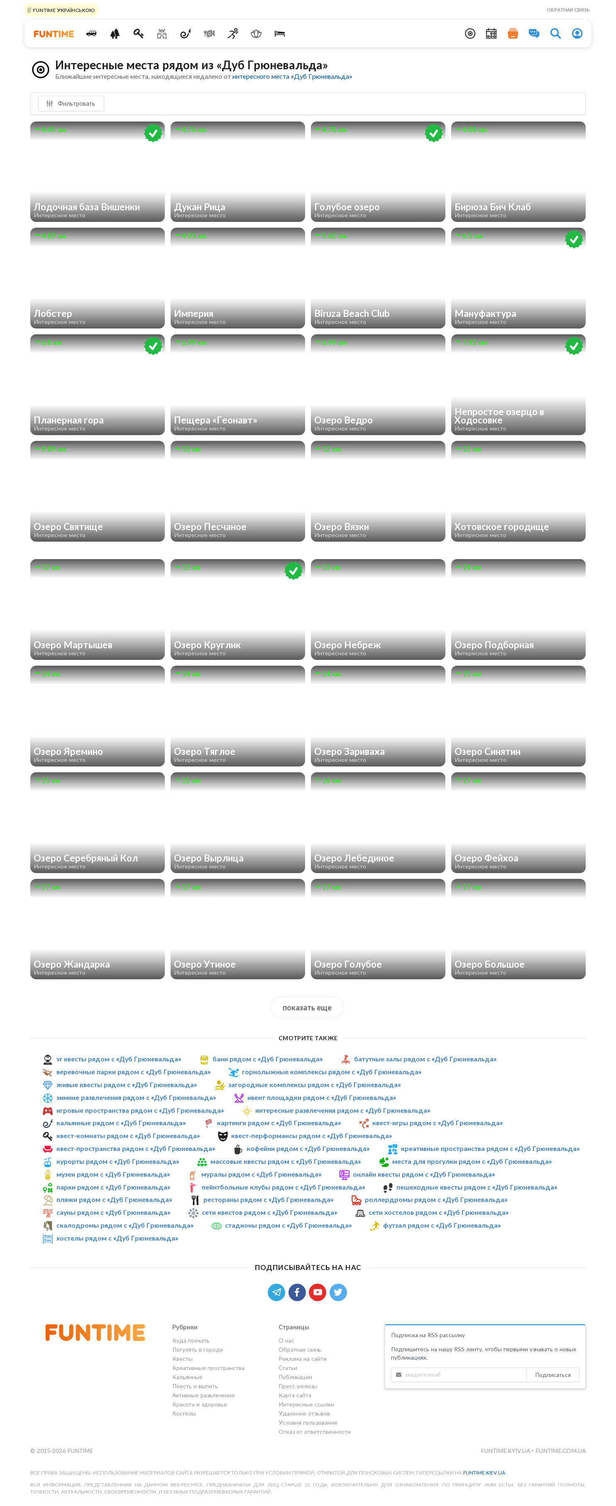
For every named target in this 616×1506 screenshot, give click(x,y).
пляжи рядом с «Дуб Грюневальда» (114, 1199)
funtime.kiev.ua (484, 1473)
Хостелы (184, 1413)
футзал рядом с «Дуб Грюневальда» (442, 1225)
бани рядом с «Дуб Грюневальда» (268, 1059)
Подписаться (553, 1374)
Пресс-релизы (298, 1385)
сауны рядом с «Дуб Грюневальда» (113, 1212)
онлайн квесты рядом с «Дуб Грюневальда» (424, 1174)
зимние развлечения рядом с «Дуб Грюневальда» (136, 1097)
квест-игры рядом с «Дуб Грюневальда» (437, 1122)
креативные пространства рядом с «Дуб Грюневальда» (490, 1148)
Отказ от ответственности (315, 1431)
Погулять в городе (197, 1349)
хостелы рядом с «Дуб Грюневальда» (117, 1238)
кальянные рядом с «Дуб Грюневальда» (121, 1122)
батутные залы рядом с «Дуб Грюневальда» (425, 1059)
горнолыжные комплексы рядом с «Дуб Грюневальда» (331, 1071)
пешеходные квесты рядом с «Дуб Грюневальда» (476, 1187)
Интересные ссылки (306, 1404)
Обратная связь (568, 10)
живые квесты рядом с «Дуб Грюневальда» (126, 1084)
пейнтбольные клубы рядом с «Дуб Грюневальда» (283, 1187)
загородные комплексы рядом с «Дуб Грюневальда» (314, 1084)
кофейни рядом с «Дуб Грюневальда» (308, 1148)
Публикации (295, 1376)
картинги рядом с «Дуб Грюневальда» (279, 1122)
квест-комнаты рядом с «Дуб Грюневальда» (128, 1135)
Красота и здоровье (199, 1404)
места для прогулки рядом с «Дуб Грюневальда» (472, 1161)
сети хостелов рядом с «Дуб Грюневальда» (438, 1212)
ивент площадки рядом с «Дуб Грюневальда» (321, 1097)
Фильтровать (70, 103)
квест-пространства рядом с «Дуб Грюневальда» (135, 1148)
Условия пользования (308, 1422)
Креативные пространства (208, 1367)
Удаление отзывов (304, 1413)
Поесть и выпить (195, 1385)
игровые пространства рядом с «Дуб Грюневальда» (140, 1110)
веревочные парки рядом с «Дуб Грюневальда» (133, 1071)
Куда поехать (191, 1340)
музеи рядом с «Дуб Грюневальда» (113, 1174)
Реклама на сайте (303, 1358)
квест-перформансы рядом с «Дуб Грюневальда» (311, 1135)
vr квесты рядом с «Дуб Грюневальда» (118, 1059)
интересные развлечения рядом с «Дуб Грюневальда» (342, 1110)
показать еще (307, 1007)
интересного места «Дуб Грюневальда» (292, 76)
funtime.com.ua (560, 1450)
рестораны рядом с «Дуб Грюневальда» (268, 1199)
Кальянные (187, 1376)
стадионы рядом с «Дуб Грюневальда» (288, 1225)
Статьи (288, 1367)
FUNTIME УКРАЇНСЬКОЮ (63, 10)
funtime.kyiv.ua (506, 1450)
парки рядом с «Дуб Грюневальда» (113, 1187)
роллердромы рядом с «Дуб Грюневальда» (436, 1199)
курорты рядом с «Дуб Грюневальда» (117, 1161)
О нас (286, 1340)
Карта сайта (295, 1395)
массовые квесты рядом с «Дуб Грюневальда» (285, 1161)
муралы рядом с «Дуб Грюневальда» (261, 1174)
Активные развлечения (203, 1395)
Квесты (182, 1358)
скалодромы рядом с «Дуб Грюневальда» (124, 1225)
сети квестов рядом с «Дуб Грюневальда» (269, 1212)
